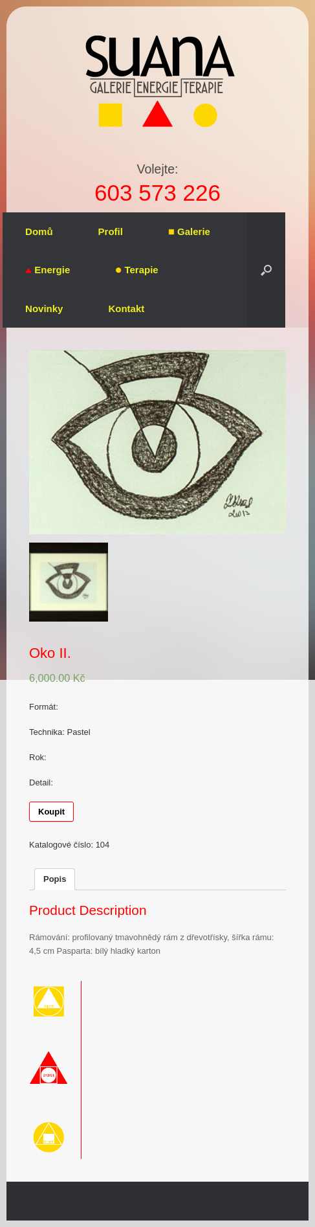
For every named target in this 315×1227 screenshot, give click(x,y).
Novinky (44, 308)
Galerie (189, 231)
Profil (110, 231)
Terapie (136, 269)
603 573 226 (157, 192)
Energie (47, 269)
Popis (54, 879)
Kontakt (126, 308)
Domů (39, 231)
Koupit (51, 811)
